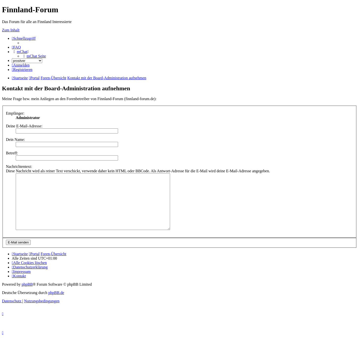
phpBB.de (56, 304)
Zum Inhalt (11, 30)
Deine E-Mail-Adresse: (24, 126)
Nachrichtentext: (19, 166)
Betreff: (12, 153)
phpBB (27, 295)
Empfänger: (15, 113)
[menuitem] (16, 47)
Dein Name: (15, 139)
